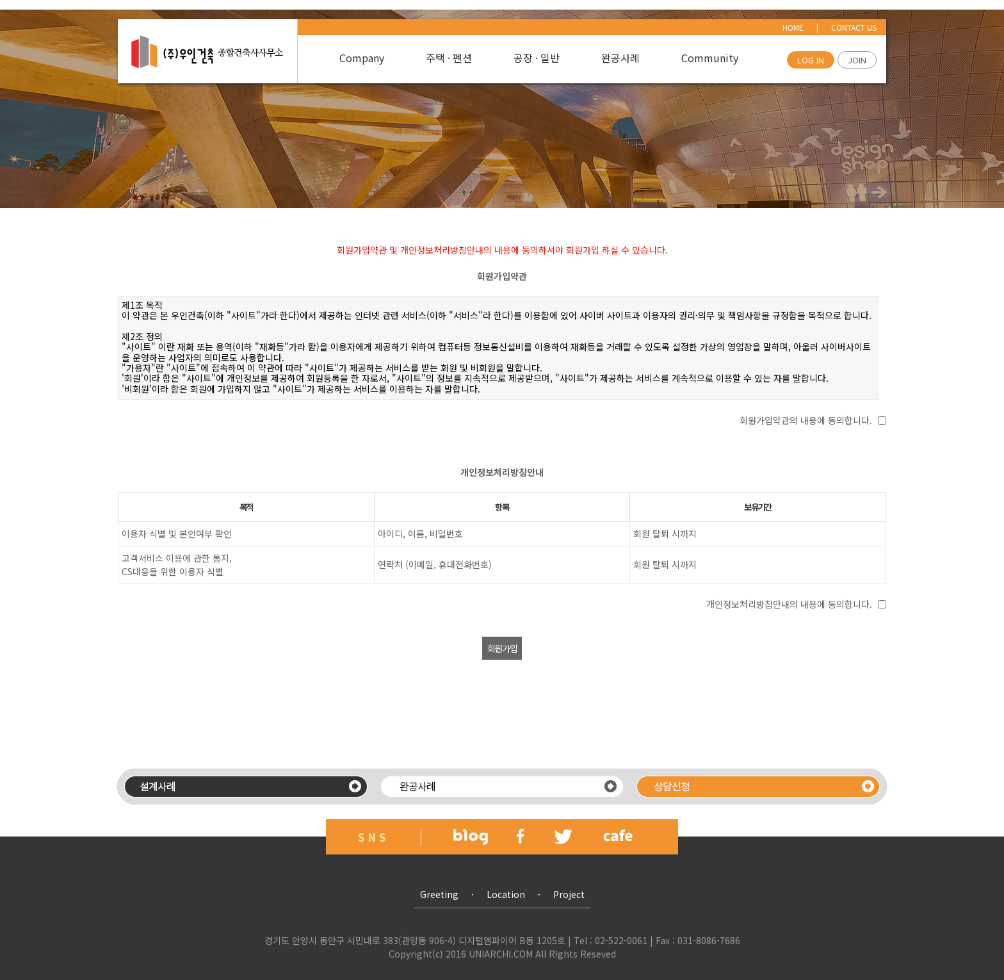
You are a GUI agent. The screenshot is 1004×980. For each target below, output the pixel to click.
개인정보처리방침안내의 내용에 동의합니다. (789, 604)
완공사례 (620, 58)
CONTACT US (854, 27)
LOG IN (810, 60)
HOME (793, 27)
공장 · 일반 (537, 58)
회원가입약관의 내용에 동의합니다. (806, 420)
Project (569, 894)
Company (361, 58)
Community (709, 58)
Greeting (439, 894)
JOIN (857, 60)
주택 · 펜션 (449, 58)
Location (506, 894)
